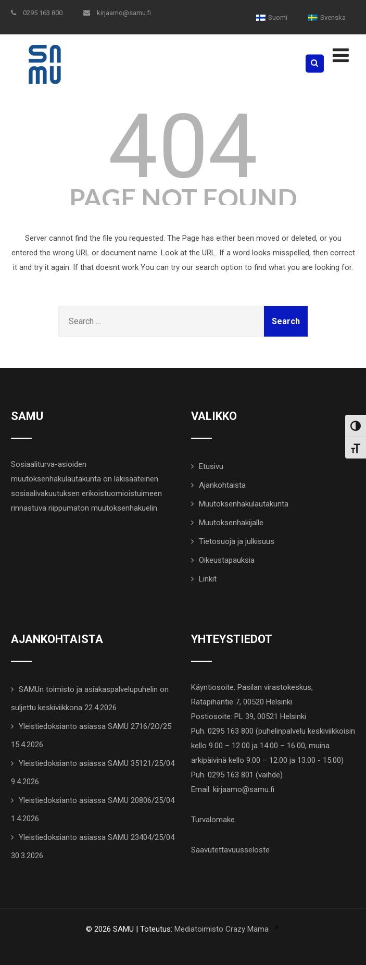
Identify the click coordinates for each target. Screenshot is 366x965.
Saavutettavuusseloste (230, 850)
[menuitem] (272, 17)
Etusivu (211, 466)
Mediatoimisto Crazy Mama (221, 929)
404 (183, 147)
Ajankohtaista (222, 485)
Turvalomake (213, 819)
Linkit (208, 579)
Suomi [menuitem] (277, 17)
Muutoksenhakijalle (231, 522)
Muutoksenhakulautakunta (243, 504)
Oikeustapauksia (227, 560)
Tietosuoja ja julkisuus (236, 541)
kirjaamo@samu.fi (117, 13)
